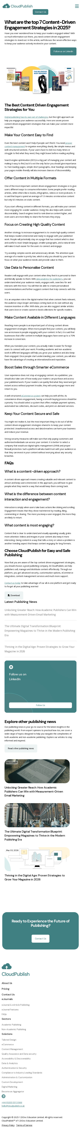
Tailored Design (9, 1039)
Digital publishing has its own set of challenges (26, 117)
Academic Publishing (11, 1024)
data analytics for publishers (49, 278)
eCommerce (8, 1044)
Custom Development (12, 1082)
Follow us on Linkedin (63, 51)
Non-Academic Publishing (14, 1029)
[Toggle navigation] (77, 6)
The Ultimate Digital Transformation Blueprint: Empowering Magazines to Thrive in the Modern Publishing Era (40, 630)
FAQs (4, 1014)
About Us (7, 983)
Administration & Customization (17, 1077)
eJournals (7, 999)
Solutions (7, 1034)
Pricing (5, 988)
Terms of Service (24, 1125)
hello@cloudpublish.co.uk (13, 1105)
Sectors (6, 1018)
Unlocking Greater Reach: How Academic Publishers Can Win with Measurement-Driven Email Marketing (34, 791)
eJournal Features (10, 1009)
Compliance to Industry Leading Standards (22, 1072)
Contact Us (40, 12)
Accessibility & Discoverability (16, 1058)
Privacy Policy (8, 1125)
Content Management (12, 1049)
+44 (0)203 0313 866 (12, 1102)
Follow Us (40, 705)
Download (14, 595)
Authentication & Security (14, 1068)
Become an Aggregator (13, 1091)
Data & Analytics (10, 1063)
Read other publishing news (21, 748)
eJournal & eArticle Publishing (16, 1004)
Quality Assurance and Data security (19, 1054)
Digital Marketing (9, 1086)
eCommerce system (31, 395)
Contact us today (13, 582)
